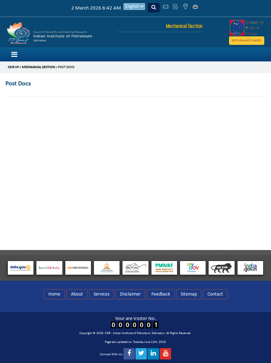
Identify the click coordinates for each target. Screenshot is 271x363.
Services (101, 294)
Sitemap (189, 294)
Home (54, 294)
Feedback (160, 294)
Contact (215, 294)
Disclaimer (130, 294)
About (77, 294)
